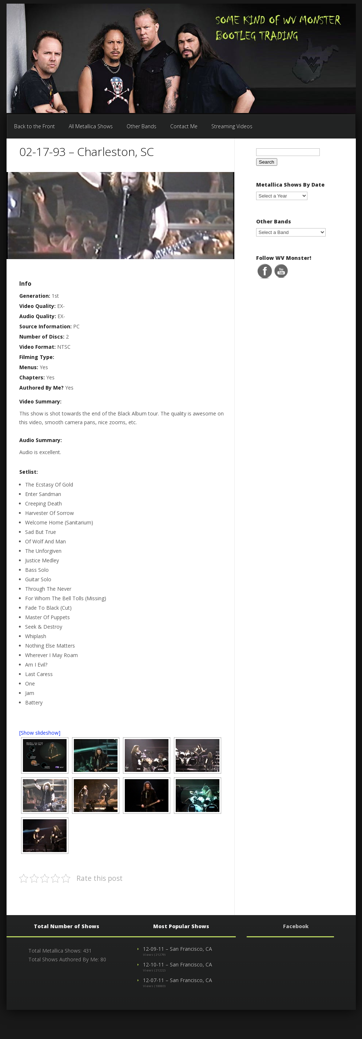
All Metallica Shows (91, 126)
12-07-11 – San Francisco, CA (177, 980)
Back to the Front (34, 126)
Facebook (296, 926)
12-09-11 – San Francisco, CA (177, 948)
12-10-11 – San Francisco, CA (177, 964)
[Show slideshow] (39, 732)
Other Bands (141, 126)
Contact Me (184, 126)
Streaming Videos (231, 126)
